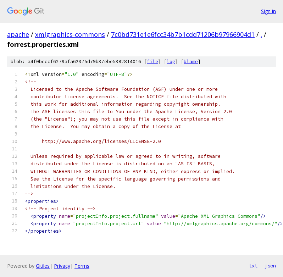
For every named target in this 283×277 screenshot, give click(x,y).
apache (18, 34)
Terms (81, 265)
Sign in (268, 11)
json (270, 265)
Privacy (62, 265)
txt (253, 265)
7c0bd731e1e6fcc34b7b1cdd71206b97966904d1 (183, 34)
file (152, 62)
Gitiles (43, 265)
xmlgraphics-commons (70, 34)
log (171, 62)
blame (191, 62)
